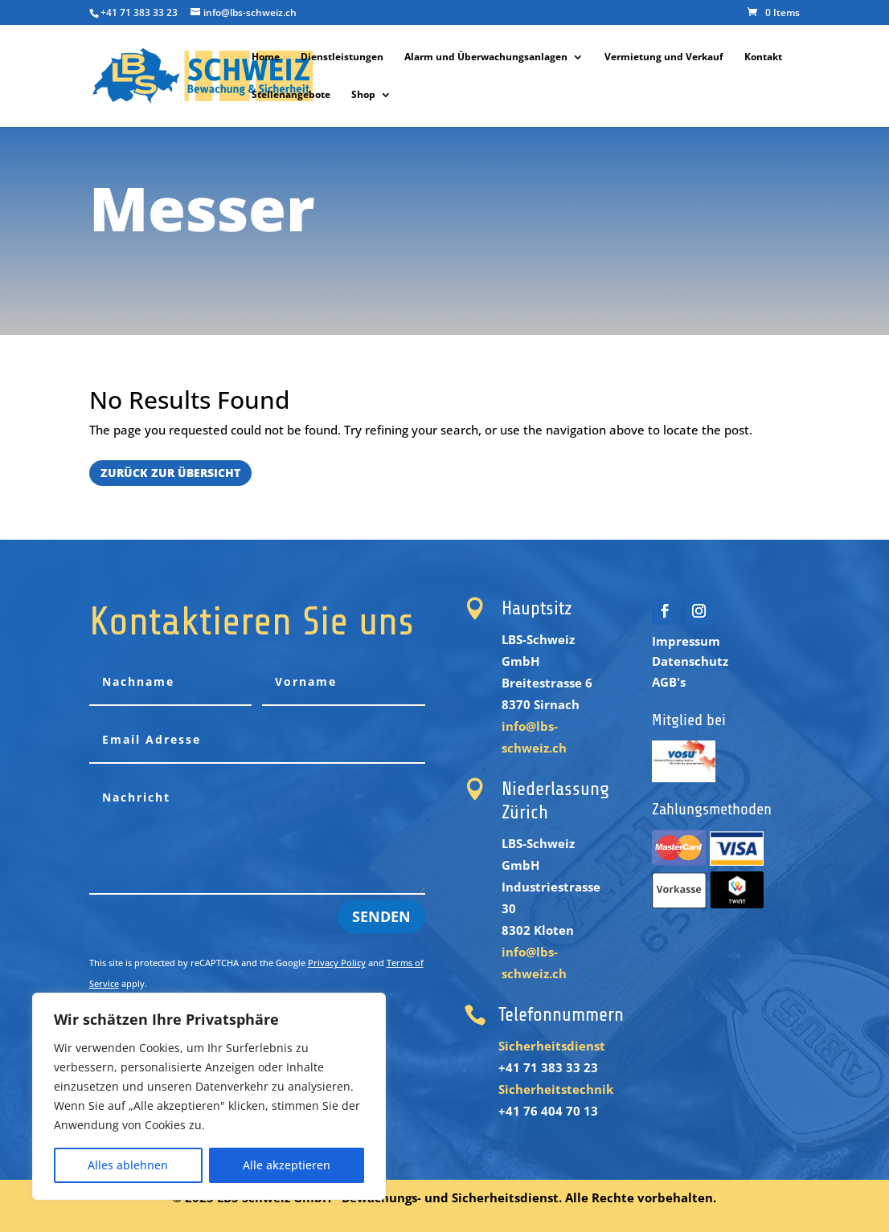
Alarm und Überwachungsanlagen (485, 57)
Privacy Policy (337, 963)
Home (266, 57)
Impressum (686, 641)
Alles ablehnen (128, 1165)
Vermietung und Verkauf (663, 57)
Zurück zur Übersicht (170, 472)
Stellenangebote (291, 95)
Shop (363, 95)
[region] (209, 1096)
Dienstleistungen (342, 57)
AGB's (669, 682)
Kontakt (763, 57)
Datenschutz (690, 661)
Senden (381, 916)
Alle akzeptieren (286, 1165)
